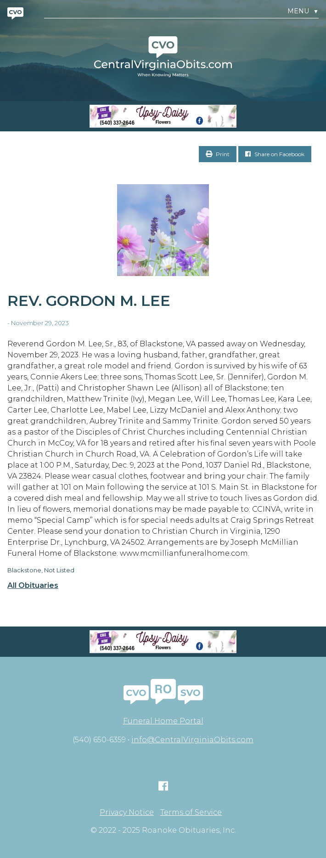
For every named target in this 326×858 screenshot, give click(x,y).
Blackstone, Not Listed (40, 570)
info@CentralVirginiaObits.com (192, 739)
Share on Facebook (274, 154)
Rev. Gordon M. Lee (88, 301)
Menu (303, 11)
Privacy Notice (127, 812)
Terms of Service (191, 812)
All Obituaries (32, 585)
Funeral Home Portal (163, 721)
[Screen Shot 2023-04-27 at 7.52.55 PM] (163, 116)
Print (218, 154)
